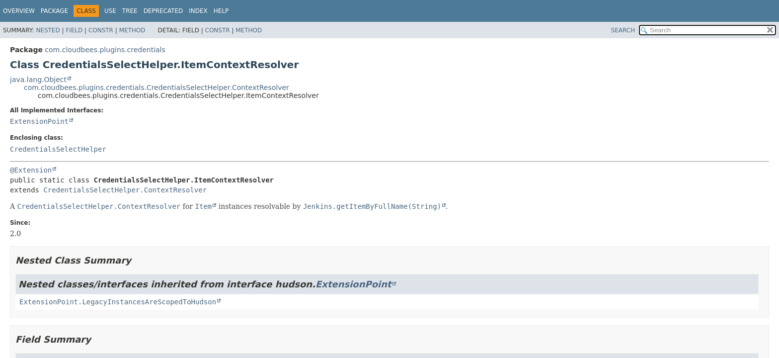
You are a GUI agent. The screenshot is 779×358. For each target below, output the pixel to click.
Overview (19, 10)
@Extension (31, 170)
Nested (48, 30)
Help (221, 10)
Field (74, 30)
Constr (100, 30)
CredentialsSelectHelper (58, 149)
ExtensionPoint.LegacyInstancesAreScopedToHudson (117, 302)
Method (132, 30)
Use (110, 10)
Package (54, 10)
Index (198, 10)
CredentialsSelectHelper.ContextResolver (125, 190)
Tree (130, 10)
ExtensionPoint (39, 121)
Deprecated (163, 10)
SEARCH (623, 30)
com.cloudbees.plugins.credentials (105, 50)
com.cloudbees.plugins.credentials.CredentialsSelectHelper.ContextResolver (156, 87)
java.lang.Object (38, 80)
